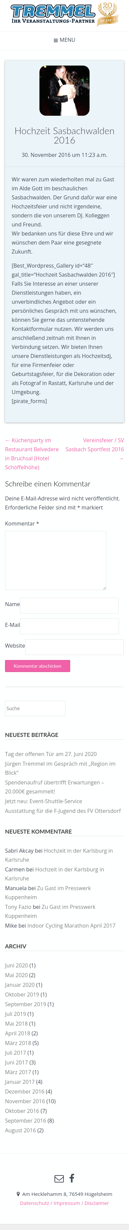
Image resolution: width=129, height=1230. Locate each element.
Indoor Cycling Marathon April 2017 (71, 925)
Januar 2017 (20, 1081)
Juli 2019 (15, 1014)
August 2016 (20, 1130)
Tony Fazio (18, 907)
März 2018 (18, 1043)
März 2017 (18, 1072)
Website (15, 645)
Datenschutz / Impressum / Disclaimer (64, 1203)
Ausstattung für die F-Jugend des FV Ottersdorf (63, 811)
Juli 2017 (15, 1052)
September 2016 (25, 1120)
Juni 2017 (16, 1062)
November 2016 (25, 1101)
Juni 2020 (16, 965)
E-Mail (12, 625)
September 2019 (25, 1004)
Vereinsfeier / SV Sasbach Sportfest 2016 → (95, 449)
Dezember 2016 (24, 1091)
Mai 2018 (16, 1023)
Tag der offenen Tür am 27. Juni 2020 (51, 754)
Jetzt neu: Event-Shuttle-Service (43, 801)
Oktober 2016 (22, 1111)
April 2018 (17, 1033)
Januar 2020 (20, 984)
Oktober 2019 (22, 994)
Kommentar (22, 523)
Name (12, 604)
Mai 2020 (16, 975)
